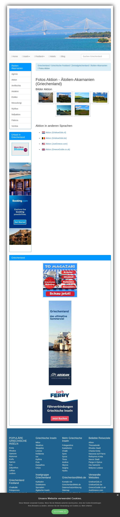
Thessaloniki (94, 445)
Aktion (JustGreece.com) (54, 144)
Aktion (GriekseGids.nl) (54, 132)
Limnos (39, 451)
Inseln (26, 56)
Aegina (65, 468)
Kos (11, 465)
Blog (62, 56)
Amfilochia (16, 85)
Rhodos (12, 451)
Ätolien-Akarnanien (99, 65)
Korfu (11, 459)
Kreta (11, 448)
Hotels (52, 56)
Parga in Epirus (95, 462)
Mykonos (13, 456)
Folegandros (67, 445)
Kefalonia (40, 454)
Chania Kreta (94, 451)
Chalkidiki (13, 487)
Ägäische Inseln (43, 490)
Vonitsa (15, 126)
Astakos (15, 91)
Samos (12, 462)
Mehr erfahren (87, 506)
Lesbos (12, 473)
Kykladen (40, 482)
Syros (64, 456)
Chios (38, 468)
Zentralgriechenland (80, 65)
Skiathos (39, 445)
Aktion (14, 80)
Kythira (39, 459)
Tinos (64, 459)
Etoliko (15, 97)
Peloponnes (14, 490)
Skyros (65, 465)
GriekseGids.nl (95, 482)
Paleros (15, 120)
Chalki (65, 451)
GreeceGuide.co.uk (97, 487)
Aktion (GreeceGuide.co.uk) (56, 149)
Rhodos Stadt (95, 448)
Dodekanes (41, 484)
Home (14, 56)
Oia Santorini (94, 465)
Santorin (13, 453)
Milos (38, 442)
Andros (65, 462)
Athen (91, 442)
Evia (37, 462)
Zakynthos (13, 468)
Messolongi (17, 103)
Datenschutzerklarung (71, 487)
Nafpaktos (16, 114)
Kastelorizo (67, 448)
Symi (64, 454)
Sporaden (40, 487)
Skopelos (40, 448)
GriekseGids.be (95, 484)
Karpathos (40, 465)
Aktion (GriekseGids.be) (54, 138)
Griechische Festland (60, 65)
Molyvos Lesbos (96, 468)
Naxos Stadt (94, 459)
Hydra (64, 471)
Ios (37, 456)
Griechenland (43, 65)
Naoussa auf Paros (97, 454)
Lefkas (12, 470)
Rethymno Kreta (96, 456)
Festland (39, 56)
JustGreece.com (96, 490)
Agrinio (15, 74)
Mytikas (15, 109)
